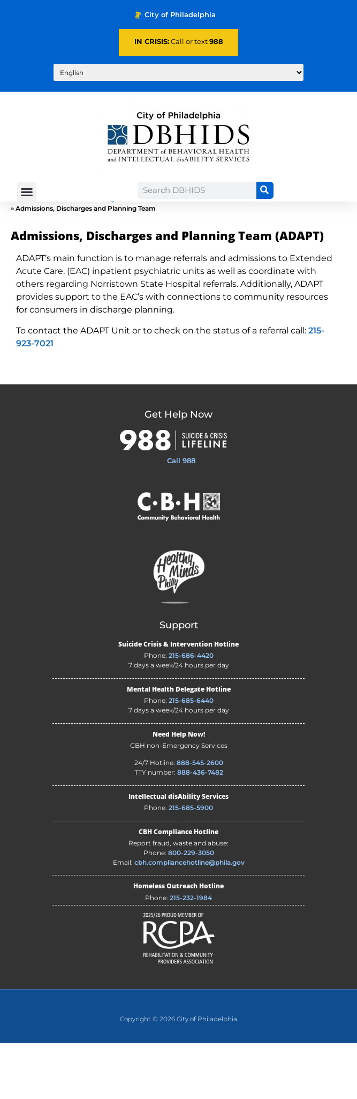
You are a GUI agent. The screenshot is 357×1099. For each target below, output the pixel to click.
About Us (52, 254)
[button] (26, 192)
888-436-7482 (200, 828)
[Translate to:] (178, 72)
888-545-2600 (200, 818)
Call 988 (181, 516)
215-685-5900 (191, 863)
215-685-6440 (191, 756)
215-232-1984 (191, 953)
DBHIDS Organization (109, 254)
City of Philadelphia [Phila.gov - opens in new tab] (175, 15)
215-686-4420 (191, 711)
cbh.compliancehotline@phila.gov (189, 918)
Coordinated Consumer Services (293, 254)
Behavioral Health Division (193, 254)
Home (21, 254)
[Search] (265, 190)
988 (216, 42)
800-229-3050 (191, 908)
